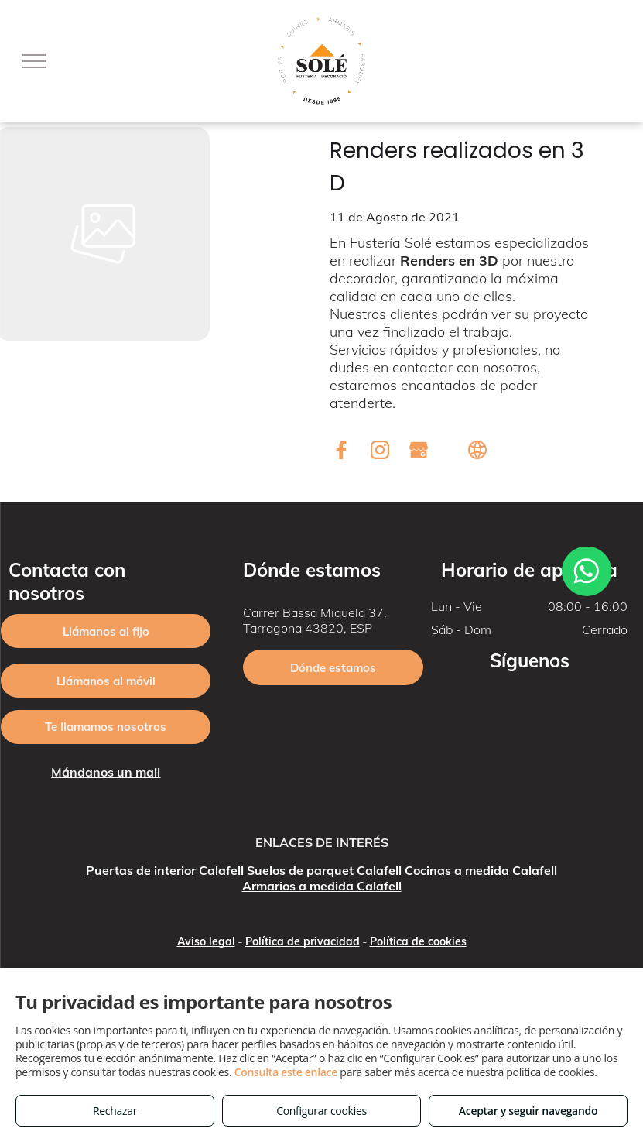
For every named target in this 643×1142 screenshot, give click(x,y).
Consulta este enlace (285, 1072)
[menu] (34, 61)
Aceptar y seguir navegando (528, 1110)
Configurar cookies (321, 1110)
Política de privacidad (302, 941)
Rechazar (115, 1110)
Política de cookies (418, 941)
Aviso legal (206, 941)
